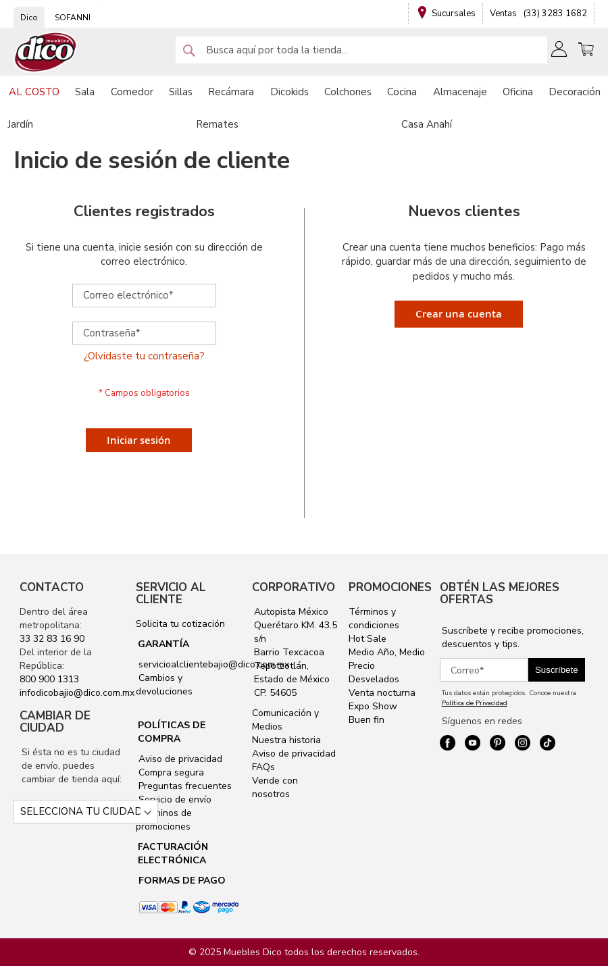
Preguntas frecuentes (184, 786)
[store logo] (46, 52)
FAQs (263, 767)
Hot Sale (367, 638)
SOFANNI (73, 17)
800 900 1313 (49, 679)
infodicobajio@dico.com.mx (77, 692)
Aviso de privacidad (179, 759)
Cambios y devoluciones (164, 684)
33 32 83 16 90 (52, 638)
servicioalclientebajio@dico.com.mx (213, 664)
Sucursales (454, 13)
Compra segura (170, 772)
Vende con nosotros (275, 787)
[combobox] (361, 49)
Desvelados (374, 679)
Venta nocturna (382, 692)
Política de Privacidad (474, 703)
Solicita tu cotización (180, 623)
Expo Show (373, 706)
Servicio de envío (173, 799)
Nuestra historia (286, 740)
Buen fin (366, 719)
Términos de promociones (164, 820)
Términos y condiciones (374, 618)
